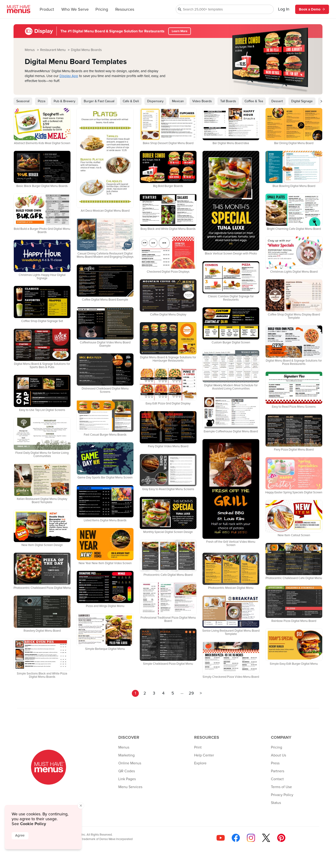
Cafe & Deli (131, 101)
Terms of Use (281, 787)
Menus (30, 50)
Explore (200, 763)
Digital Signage (302, 101)
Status (276, 803)
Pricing (101, 9)
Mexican (178, 101)
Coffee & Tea (254, 101)
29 (191, 693)
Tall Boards (228, 101)
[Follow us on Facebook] (235, 838)
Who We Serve (75, 9)
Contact (277, 779)
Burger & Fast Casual (99, 101)
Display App (69, 76)
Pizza (41, 101)
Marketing (126, 755)
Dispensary (155, 101)
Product (47, 9)
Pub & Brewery (64, 101)
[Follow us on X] (266, 838)
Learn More (179, 31)
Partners (277, 771)
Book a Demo (312, 9)
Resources (124, 9)
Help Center (204, 755)
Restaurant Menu (53, 50)
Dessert (277, 101)
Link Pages (127, 779)
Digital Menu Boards (86, 50)
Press (275, 763)
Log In (283, 9)
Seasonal (22, 101)
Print (198, 747)
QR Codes (126, 771)
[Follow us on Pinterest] (281, 838)
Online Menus (129, 763)
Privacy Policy (282, 795)
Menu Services (130, 787)
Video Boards (202, 101)
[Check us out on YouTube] (220, 838)
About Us (278, 755)
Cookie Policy (33, 823)
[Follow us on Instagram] (251, 838)
